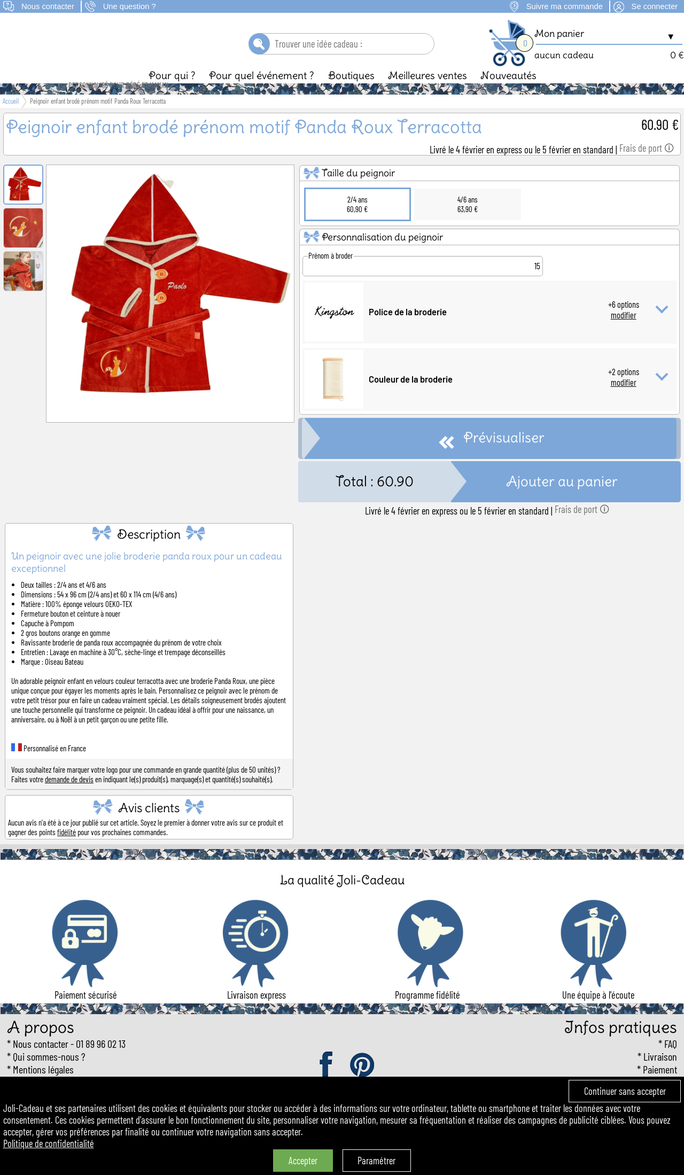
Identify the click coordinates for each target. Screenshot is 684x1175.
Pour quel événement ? (261, 93)
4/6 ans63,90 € (467, 222)
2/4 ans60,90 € (357, 222)
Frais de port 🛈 (646, 166)
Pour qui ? (172, 93)
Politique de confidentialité (48, 1143)
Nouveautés (508, 93)
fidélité (66, 850)
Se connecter (655, 6)
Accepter (303, 1160)
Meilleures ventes (427, 93)
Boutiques (351, 93)
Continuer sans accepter (625, 1091)
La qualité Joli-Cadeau (342, 898)
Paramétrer (376, 1160)
